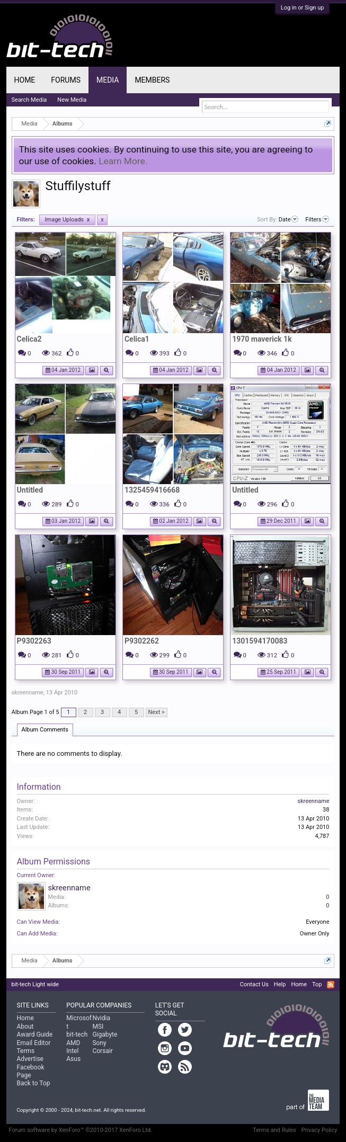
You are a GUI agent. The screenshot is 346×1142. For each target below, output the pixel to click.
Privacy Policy (319, 1130)
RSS (330, 984)
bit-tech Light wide (35, 984)
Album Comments (45, 729)
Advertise (30, 1059)
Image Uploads (67, 219)
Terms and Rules (274, 1130)
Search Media (29, 99)
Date (289, 219)
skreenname (27, 692)
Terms (26, 1051)
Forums (66, 80)
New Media (71, 99)
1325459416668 (152, 490)
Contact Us (254, 984)
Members (152, 80)
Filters (317, 219)
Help (280, 984)
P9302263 (34, 641)
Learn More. (123, 161)
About (25, 1026)
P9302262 (142, 641)
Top (317, 984)
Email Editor (34, 1043)
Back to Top (33, 1083)
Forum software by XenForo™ (81, 1130)
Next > (156, 712)
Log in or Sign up (302, 7)
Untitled (30, 490)
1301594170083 (259, 641)
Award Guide (35, 1034)
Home (25, 80)
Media (107, 80)
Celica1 (137, 339)
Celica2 (29, 339)
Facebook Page (31, 1071)
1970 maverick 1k (261, 339)
